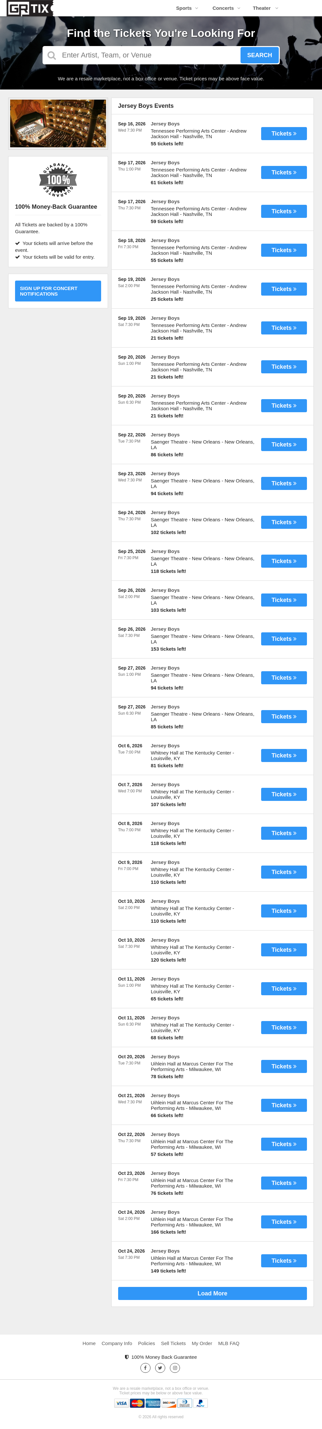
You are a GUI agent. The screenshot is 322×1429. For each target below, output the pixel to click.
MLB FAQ (229, 1343)
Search (259, 55)
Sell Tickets (173, 1343)
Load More (212, 1293)
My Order (202, 1343)
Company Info (117, 1343)
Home (89, 1343)
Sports (187, 8)
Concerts (226, 8)
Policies (146, 1343)
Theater (265, 8)
